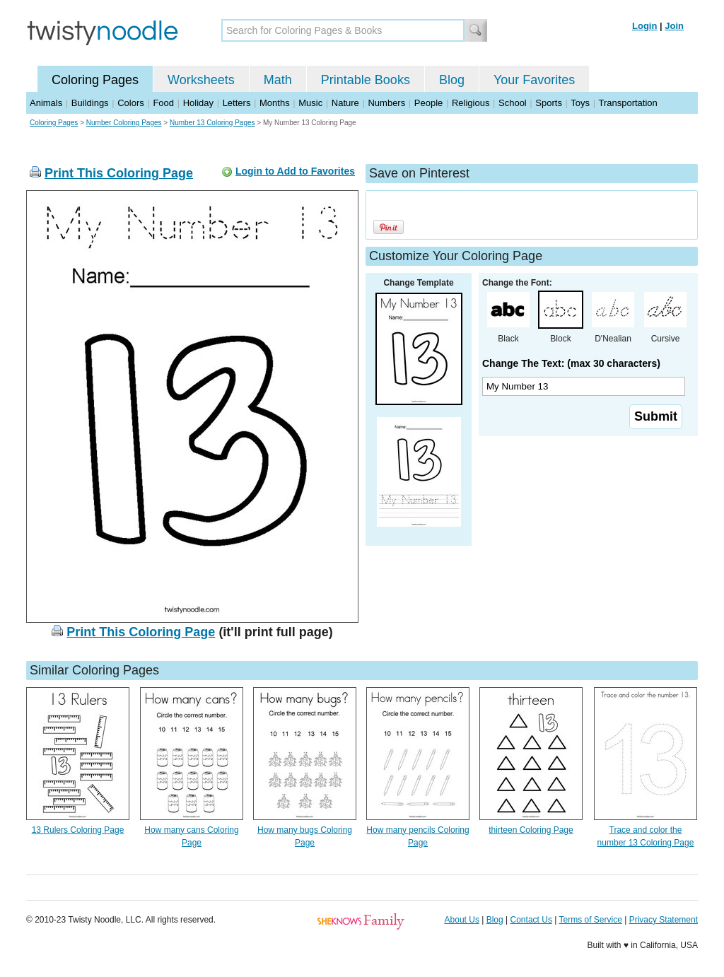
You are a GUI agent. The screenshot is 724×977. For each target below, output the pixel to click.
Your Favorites (534, 80)
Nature (345, 103)
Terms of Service (590, 920)
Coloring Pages (95, 80)
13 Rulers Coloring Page (78, 830)
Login (644, 26)
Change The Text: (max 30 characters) (571, 363)
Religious (470, 103)
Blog (452, 80)
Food (163, 103)
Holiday (198, 103)
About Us (462, 920)
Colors (130, 103)
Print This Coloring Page (119, 173)
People (428, 103)
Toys (580, 103)
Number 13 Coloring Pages (212, 123)
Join (674, 26)
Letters (237, 103)
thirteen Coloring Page (531, 830)
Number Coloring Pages (124, 123)
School (512, 103)
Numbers (386, 103)
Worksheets (201, 80)
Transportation (627, 103)
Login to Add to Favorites (295, 171)
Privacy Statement (663, 920)
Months (274, 103)
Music (310, 103)
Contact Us (531, 920)
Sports (548, 103)
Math (278, 80)
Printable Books (365, 80)
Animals (46, 103)
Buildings (90, 103)
